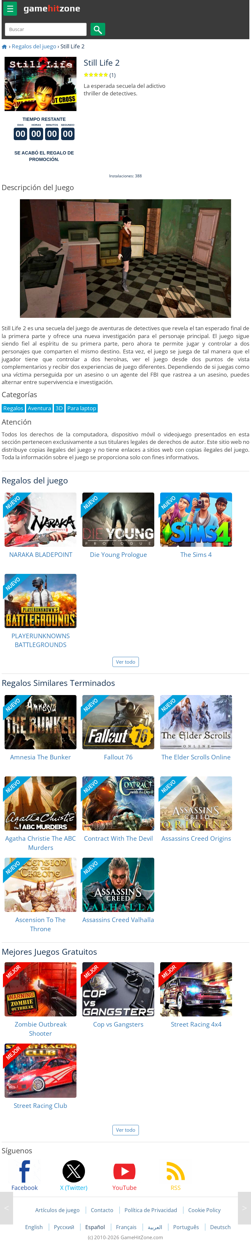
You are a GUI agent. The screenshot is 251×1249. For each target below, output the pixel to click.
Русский (64, 1227)
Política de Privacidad (151, 1210)
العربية (155, 1227)
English (34, 1227)
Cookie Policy (204, 1210)
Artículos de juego (57, 1210)
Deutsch (220, 1227)
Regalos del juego (34, 46)
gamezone (52, 8)
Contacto (102, 1210)
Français (127, 1227)
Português (186, 1227)
